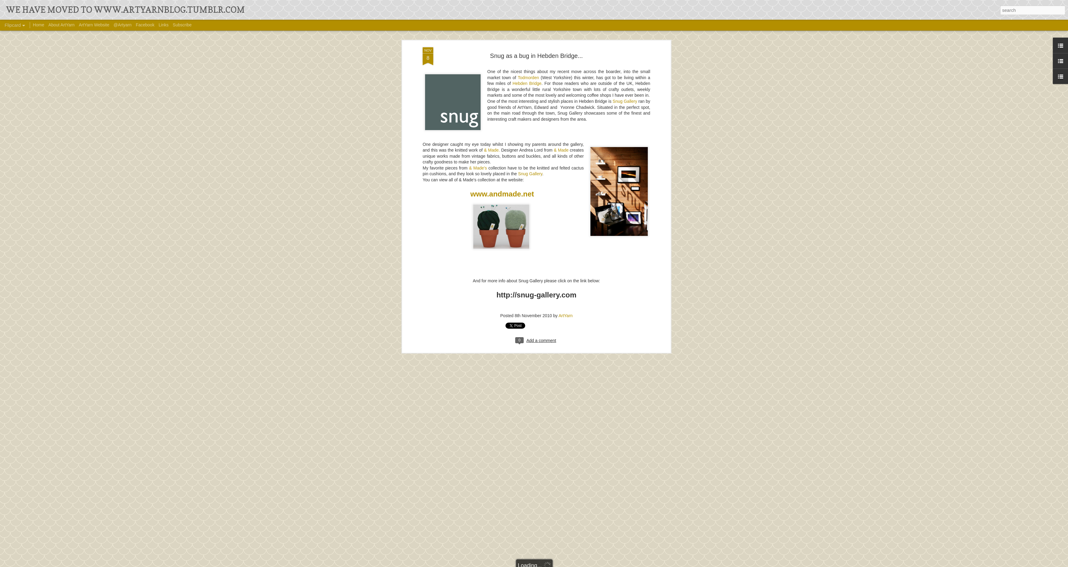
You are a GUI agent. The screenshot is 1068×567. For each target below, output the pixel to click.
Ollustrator (554, 563)
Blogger (587, 563)
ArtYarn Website (94, 24)
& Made (561, 121)
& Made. (492, 121)
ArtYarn (566, 286)
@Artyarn (122, 24)
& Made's (478, 139)
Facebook (145, 24)
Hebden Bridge (526, 54)
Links (164, 24)
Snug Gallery (625, 72)
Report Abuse (606, 563)
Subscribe (182, 24)
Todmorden (528, 48)
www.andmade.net (502, 165)
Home (38, 24)
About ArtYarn (62, 24)
